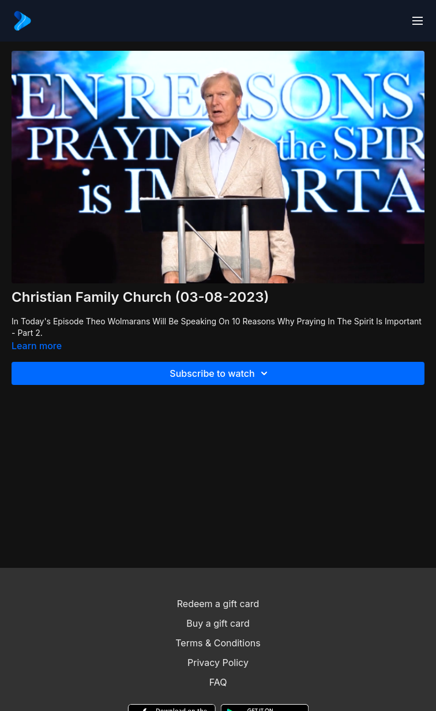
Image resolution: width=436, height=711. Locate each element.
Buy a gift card (218, 623)
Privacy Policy (218, 662)
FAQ (218, 682)
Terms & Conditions (217, 643)
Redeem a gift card (218, 603)
